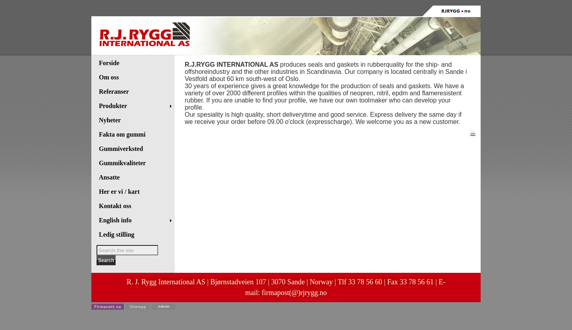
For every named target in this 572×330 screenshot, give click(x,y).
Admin (164, 306)
